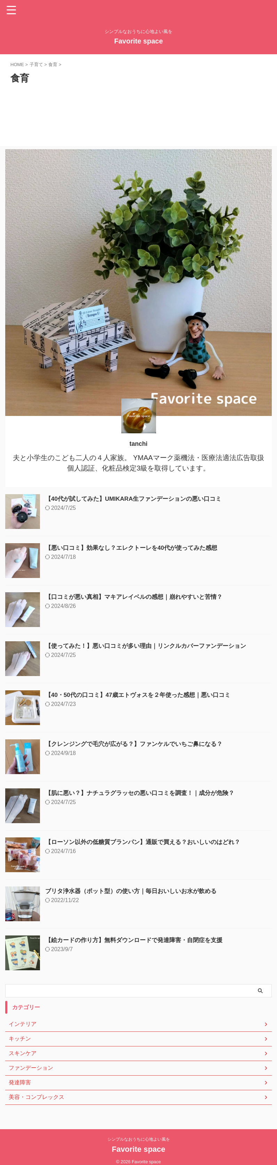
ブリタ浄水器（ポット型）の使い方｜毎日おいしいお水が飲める (136, 890)
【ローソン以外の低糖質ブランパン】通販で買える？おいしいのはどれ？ (148, 841)
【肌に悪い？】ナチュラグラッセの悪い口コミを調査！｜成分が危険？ (145, 792)
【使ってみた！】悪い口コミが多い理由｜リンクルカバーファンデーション (151, 645)
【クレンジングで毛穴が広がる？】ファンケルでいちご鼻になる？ (139, 743)
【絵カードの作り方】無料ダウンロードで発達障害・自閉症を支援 (139, 940)
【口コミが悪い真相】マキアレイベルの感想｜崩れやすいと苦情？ (139, 596)
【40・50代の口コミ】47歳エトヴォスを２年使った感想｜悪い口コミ (143, 694)
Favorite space (138, 41)
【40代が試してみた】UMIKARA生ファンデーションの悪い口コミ (138, 498)
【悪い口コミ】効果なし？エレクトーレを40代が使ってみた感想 (136, 547)
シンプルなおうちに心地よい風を (138, 1139)
